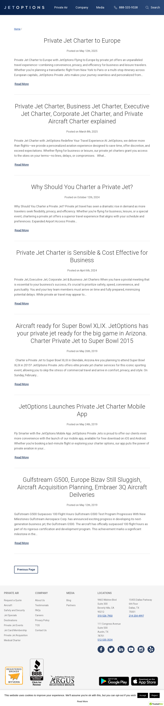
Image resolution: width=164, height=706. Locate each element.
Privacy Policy (42, 620)
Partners (71, 605)
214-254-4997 (136, 615)
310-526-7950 (105, 615)
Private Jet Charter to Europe (82, 40)
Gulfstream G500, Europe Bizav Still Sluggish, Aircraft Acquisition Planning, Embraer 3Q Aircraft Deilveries (82, 487)
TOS (37, 625)
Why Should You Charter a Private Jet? (82, 187)
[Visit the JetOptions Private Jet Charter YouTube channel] (131, 649)
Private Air (61, 7)
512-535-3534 (105, 639)
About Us (40, 600)
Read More (22, 84)
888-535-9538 (126, 7)
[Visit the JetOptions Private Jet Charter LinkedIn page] (121, 649)
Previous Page (26, 569)
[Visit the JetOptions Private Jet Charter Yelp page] (151, 649)
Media (100, 7)
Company (82, 7)
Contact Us (41, 630)
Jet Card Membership (15, 630)
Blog (68, 600)
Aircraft (8, 605)
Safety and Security (14, 610)
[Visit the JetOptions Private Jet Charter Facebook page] (101, 649)
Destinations (10, 620)
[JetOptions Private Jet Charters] (24, 7)
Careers (39, 615)
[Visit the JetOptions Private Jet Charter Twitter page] (111, 649)
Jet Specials (10, 615)
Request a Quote (13, 600)
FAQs (38, 610)
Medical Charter (12, 640)
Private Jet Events (13, 625)
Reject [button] (155, 695)
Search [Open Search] (153, 7)
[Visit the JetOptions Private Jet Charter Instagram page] (141, 649)
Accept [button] (142, 695)
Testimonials (42, 605)
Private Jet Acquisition (16, 635)
